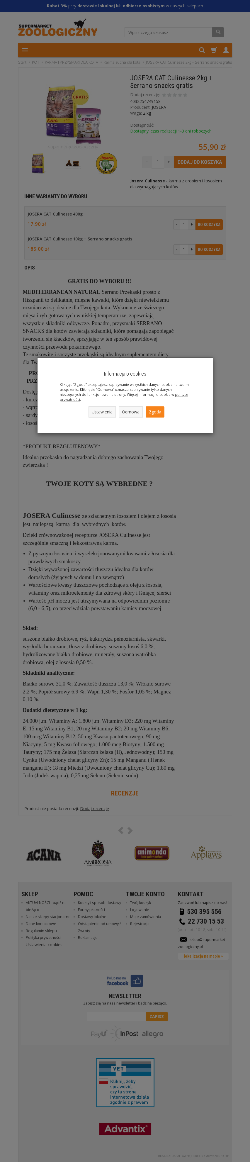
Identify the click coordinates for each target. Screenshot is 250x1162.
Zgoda (155, 412)
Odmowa (131, 412)
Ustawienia (102, 412)
